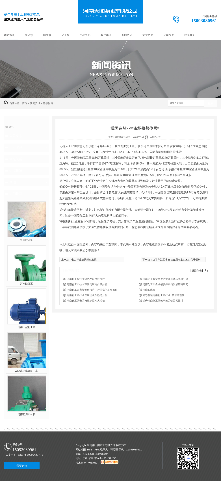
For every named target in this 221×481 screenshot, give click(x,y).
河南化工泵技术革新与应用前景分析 (87, 284)
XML (97, 449)
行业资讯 (15, 147)
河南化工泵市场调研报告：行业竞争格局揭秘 (92, 289)
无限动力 (93, 462)
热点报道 (48, 103)
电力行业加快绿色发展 (84, 259)
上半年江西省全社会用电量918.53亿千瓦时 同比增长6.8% (185, 259)
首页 (24, 103)
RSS (90, 449)
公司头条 (15, 136)
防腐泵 (47, 35)
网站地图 (81, 449)
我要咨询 (21, 465)
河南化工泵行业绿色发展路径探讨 (86, 278)
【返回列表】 (196, 270)
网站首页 (9, 35)
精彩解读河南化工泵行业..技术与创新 (164, 295)
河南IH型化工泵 (26, 327)
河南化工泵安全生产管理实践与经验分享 (165, 278)
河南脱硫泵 (26, 240)
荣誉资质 (147, 35)
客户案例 (106, 35)
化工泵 (65, 35)
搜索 (211, 103)
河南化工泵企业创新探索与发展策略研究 (165, 284)
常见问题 (15, 159)
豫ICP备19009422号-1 (30, 454)
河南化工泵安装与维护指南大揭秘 (86, 300)
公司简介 (168, 35)
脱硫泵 (29, 35)
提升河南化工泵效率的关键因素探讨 (163, 300)
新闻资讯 (127, 35)
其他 (12, 182)
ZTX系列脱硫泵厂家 (26, 370)
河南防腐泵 (26, 283)
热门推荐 (15, 194)
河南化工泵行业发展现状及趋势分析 (87, 295)
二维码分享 (155, 137)
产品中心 (85, 35)
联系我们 (189, 35)
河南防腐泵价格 (26, 414)
